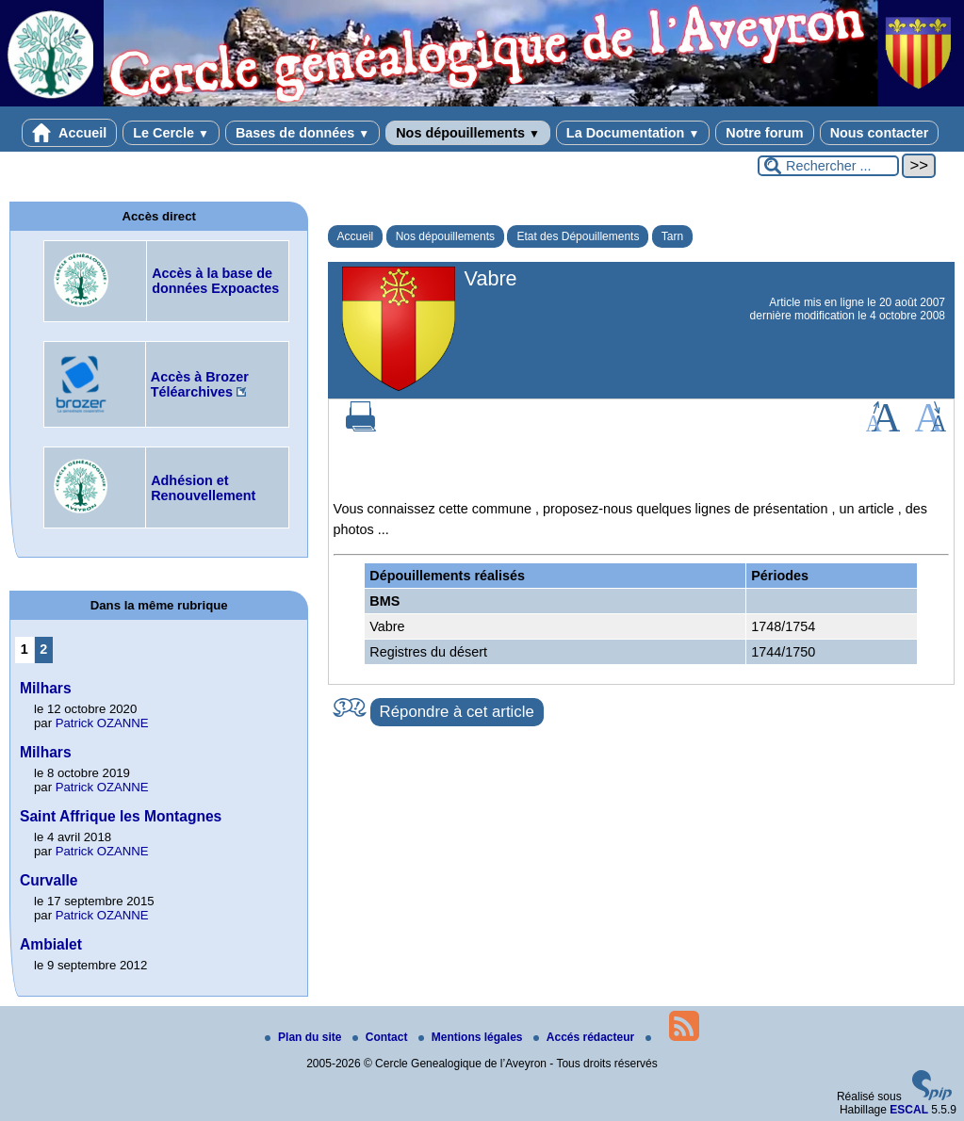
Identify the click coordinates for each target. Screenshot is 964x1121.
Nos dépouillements (468, 132)
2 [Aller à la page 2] (43, 649)
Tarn (672, 236)
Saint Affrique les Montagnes (120, 816)
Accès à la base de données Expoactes (215, 281)
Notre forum (764, 132)
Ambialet (51, 944)
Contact (381, 1037)
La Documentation (632, 132)
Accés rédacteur (585, 1037)
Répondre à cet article (457, 712)
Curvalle (49, 880)
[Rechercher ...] (828, 165)
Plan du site (305, 1037)
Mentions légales (472, 1037)
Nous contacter (879, 132)
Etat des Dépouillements (577, 236)
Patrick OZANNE (102, 723)
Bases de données (302, 132)
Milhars (46, 688)
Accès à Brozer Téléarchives (200, 384)
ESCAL (909, 1109)
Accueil (69, 132)
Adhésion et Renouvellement (203, 488)
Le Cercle (171, 132)
